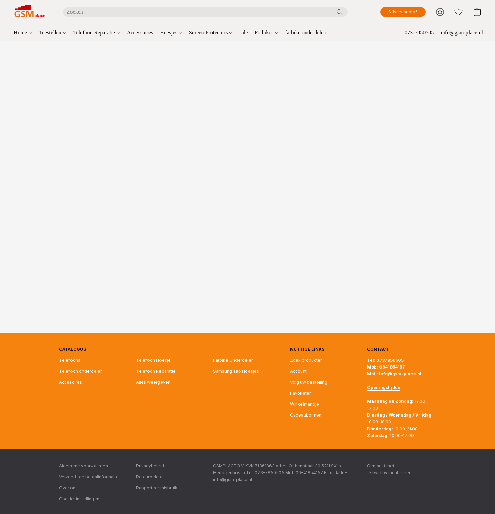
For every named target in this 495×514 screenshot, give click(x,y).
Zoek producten (306, 360)
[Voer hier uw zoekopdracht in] (205, 12)
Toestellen (52, 32)
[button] (31, 12)
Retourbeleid (149, 476)
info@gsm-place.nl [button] (462, 32)
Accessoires (140, 32)
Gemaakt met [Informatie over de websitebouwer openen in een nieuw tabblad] (389, 469)
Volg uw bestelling (308, 382)
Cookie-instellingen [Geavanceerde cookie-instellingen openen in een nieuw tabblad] (79, 498)
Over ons (68, 487)
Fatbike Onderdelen (233, 360)
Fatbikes (266, 32)
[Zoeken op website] (339, 12)
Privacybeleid (150, 465)
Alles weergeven (153, 382)
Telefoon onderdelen (81, 371)
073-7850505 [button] (419, 32)
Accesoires (70, 382)
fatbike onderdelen (306, 32)
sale (243, 32)
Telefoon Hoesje (153, 360)
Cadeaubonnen (305, 415)
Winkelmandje (304, 404)
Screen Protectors (210, 32)
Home (23, 32)
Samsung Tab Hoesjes (236, 371)
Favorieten (301, 393)
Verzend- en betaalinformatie (89, 476)
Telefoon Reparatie (96, 32)
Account (298, 371)
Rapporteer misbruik (156, 487)
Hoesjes (171, 32)
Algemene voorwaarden (83, 465)
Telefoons (69, 360)
